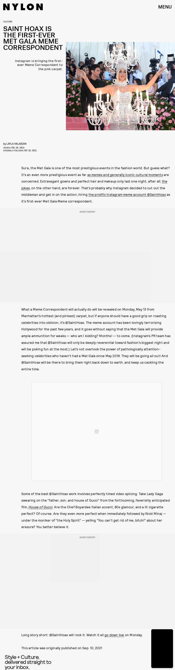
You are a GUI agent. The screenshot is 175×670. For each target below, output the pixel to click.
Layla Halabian (17, 143)
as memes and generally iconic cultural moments (125, 175)
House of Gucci (40, 507)
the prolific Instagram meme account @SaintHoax (127, 194)
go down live (114, 635)
